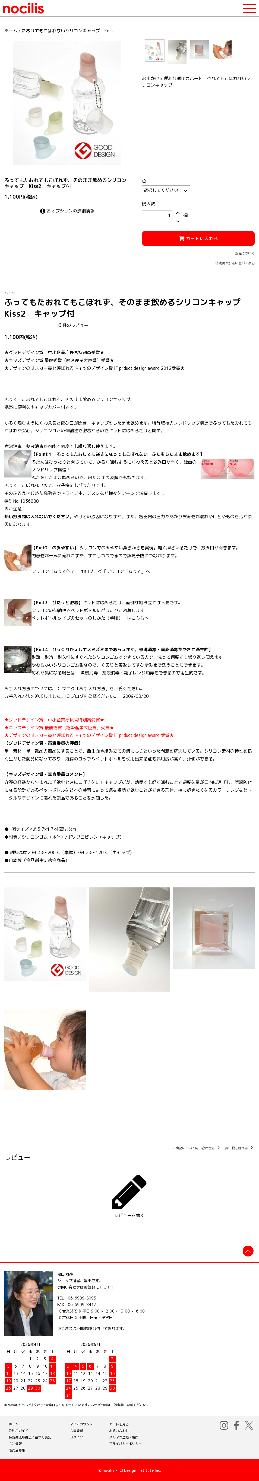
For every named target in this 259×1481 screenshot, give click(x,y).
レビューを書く (129, 1193)
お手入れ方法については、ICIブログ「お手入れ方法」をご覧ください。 (74, 689)
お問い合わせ (119, 1430)
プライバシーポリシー (125, 1443)
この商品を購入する (129, 1123)
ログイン (76, 1436)
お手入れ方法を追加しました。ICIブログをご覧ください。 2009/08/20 (76, 696)
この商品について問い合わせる (195, 1147)
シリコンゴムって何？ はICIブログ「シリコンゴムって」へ (90, 571)
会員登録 (76, 1430)
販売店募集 (17, 1449)
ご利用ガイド (18, 1430)
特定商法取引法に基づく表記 (30, 1436)
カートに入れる (198, 238)
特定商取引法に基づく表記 (235, 263)
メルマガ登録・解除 (123, 1436)
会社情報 (15, 1443)
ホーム (10, 31)
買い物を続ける (240, 1147)
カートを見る (119, 1423)
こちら (137, 618)
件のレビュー (73, 325)
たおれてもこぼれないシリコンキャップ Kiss (67, 31)
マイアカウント (81, 1423)
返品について (245, 253)
